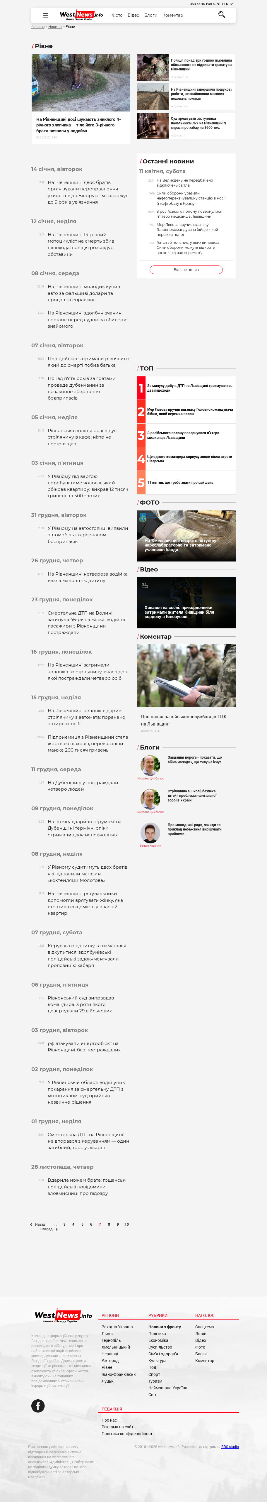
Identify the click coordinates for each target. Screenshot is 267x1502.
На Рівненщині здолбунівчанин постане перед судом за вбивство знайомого (88, 319)
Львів (107, 1333)
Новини (55, 27)
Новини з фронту (164, 1327)
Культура (157, 1360)
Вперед (49, 1229)
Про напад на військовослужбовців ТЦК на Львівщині (184, 720)
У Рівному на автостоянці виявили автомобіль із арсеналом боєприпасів (88, 534)
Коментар (172, 15)
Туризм (155, 1381)
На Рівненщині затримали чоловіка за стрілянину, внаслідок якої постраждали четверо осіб (87, 671)
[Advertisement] (81, 1273)
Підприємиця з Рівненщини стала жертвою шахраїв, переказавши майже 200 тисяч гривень (88, 743)
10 (127, 1224)
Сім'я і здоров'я (163, 1353)
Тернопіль (111, 1340)
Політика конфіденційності (128, 1433)
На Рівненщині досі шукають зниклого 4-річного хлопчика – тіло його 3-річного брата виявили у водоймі (78, 124)
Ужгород (110, 1360)
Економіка (158, 1340)
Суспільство (160, 1347)
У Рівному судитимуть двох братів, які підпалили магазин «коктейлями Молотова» (88, 873)
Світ (152, 1394)
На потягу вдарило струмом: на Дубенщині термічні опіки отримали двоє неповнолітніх (84, 828)
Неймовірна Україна (167, 1388)
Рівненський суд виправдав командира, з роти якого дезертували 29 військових (81, 1004)
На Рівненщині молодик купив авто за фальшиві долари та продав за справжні (84, 293)
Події (153, 1367)
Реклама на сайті (118, 1427)
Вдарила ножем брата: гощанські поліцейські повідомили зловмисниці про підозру (87, 1186)
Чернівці (110, 1353)
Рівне (107, 1367)
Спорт (154, 1374)
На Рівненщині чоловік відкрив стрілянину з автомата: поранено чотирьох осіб (86, 717)
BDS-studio (230, 1446)
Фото (117, 15)
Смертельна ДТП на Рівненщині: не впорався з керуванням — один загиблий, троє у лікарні (88, 1141)
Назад (37, 1224)
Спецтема (204, 1327)
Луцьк (107, 1381)
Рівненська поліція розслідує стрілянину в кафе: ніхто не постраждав (82, 437)
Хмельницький (116, 1347)
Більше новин (186, 270)
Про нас (109, 1420)
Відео (133, 15)
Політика (157, 1333)
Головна (37, 27)
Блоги (150, 15)
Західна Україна (117, 1327)
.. (55, 1224)
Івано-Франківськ (119, 1374)
